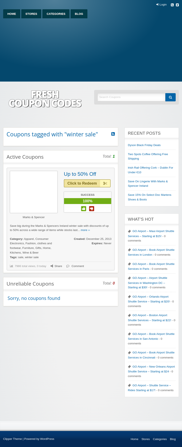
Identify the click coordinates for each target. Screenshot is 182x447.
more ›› (85, 230)
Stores (31, 13)
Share (56, 266)
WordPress (47, 438)
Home (11, 13)
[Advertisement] (91, 49)
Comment (75, 266)
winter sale (32, 257)
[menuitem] (11, 13)
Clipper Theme (12, 438)
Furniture (28, 248)
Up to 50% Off (80, 174)
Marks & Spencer (34, 217)
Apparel (29, 238)
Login (161, 4)
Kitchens (15, 252)
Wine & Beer (31, 252)
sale (20, 257)
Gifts (38, 248)
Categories (56, 13)
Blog (79, 13)
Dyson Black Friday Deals (144, 145)
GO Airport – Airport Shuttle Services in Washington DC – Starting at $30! (147, 282)
